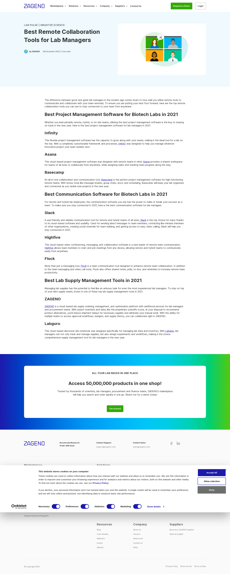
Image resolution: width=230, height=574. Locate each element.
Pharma (173, 480)
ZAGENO (49, 306)
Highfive (49, 247)
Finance (136, 489)
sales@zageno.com (141, 447)
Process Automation (105, 502)
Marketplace (33, 465)
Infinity (122, 143)
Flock (84, 265)
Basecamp (107, 179)
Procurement (139, 485)
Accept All (198, 534)
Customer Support (105, 498)
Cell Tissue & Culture (33, 485)
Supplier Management (106, 480)
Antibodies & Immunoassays (36, 476)
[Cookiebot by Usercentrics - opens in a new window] (19, 568)
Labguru (169, 330)
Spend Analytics (104, 489)
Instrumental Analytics (33, 498)
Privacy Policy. (140, 544)
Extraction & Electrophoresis (36, 493)
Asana (146, 161)
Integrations (102, 493)
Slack (143, 220)
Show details (154, 568)
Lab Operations (140, 480)
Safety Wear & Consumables (36, 511)
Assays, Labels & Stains (34, 480)
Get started (115, 409)
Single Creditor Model (106, 485)
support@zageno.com (106, 447)
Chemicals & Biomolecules (35, 489)
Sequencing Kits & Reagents (36, 516)
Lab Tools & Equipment (34, 502)
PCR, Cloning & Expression (35, 507)
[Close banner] (225, 532)
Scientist (137, 476)
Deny (198, 551)
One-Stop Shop (103, 476)
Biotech (173, 476)
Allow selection (198, 543)
